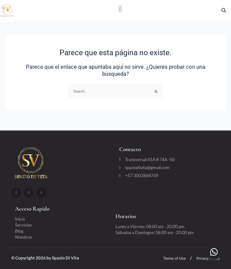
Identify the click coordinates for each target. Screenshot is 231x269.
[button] (120, 9)
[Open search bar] (223, 10)
